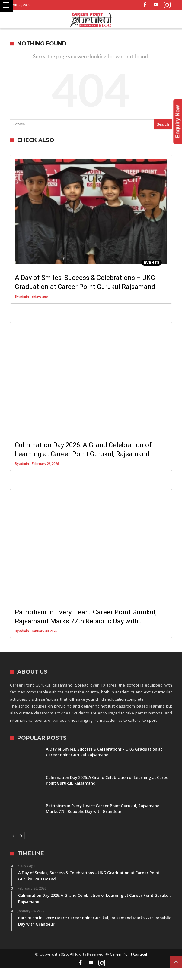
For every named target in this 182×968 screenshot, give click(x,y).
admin (24, 296)
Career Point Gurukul (128, 954)
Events (151, 262)
